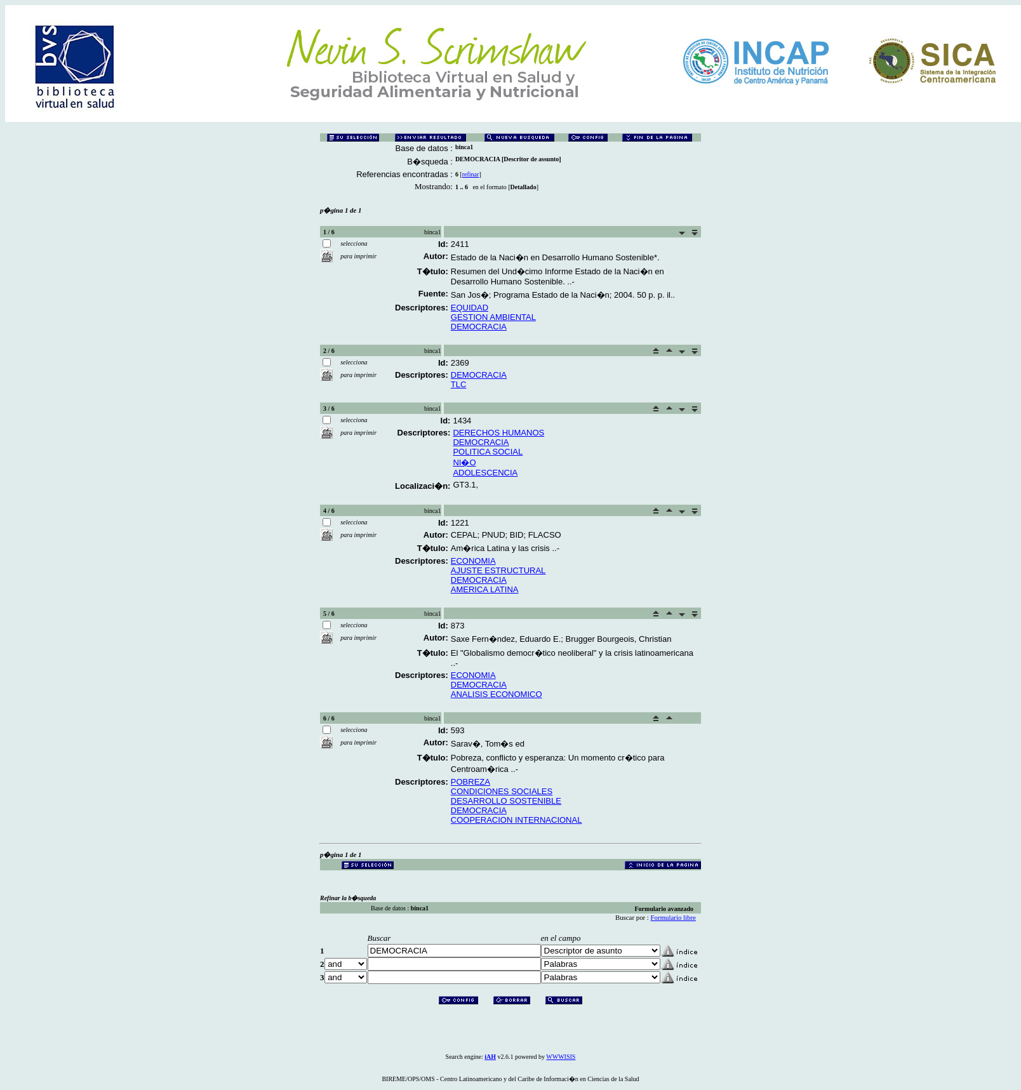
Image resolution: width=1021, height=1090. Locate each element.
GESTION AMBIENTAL (493, 317)
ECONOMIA (473, 561)
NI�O (464, 462)
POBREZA (470, 782)
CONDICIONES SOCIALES (501, 791)
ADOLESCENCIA (485, 472)
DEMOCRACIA (479, 326)
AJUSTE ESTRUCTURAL (498, 570)
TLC (459, 384)
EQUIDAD (469, 307)
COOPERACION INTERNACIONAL (516, 820)
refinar (470, 174)
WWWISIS (560, 1056)
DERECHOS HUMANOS (498, 432)
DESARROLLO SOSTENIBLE (506, 801)
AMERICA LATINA (485, 589)
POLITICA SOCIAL (488, 451)
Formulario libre (673, 917)
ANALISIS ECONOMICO (496, 694)
